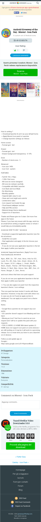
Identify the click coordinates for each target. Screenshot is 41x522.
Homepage (20, 470)
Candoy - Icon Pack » (20, 462)
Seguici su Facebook (22, 506)
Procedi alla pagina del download (20, 446)
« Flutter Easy (20, 457)
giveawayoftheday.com (25, 514)
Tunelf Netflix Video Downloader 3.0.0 (23, 422)
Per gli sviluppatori (20, 474)
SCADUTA (20, 40)
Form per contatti (20, 482)
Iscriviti (20, 478)
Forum (20, 486)
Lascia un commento (20, 55)
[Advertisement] (20, 22)
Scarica (20, 72)
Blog (20, 490)
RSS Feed (22, 498)
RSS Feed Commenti (22, 502)
